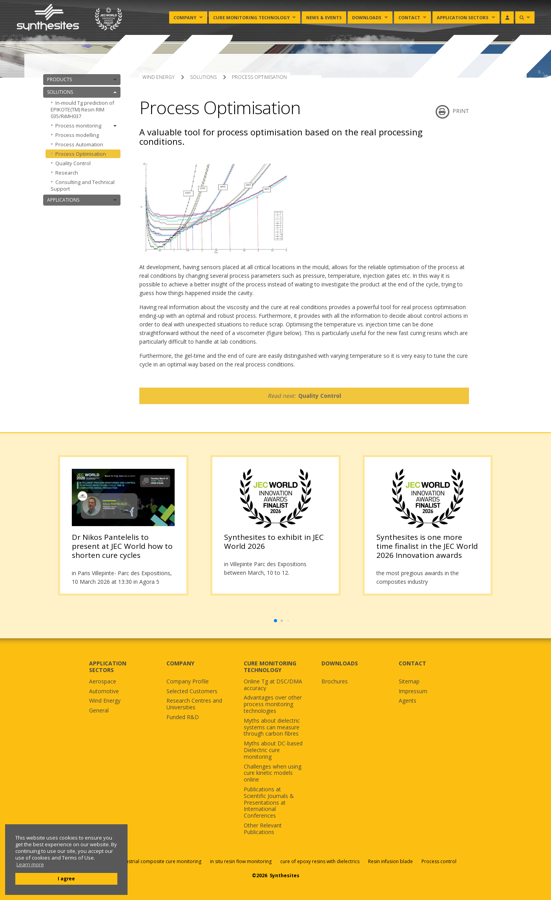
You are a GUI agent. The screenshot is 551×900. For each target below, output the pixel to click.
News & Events (324, 17)
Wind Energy (104, 701)
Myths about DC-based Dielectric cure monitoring (273, 750)
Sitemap (409, 681)
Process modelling (77, 134)
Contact (409, 17)
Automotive (104, 691)
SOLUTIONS (82, 92)
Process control (438, 861)
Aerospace (102, 681)
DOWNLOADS (339, 663)
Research (66, 172)
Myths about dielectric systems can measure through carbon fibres (272, 727)
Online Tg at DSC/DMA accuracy (273, 685)
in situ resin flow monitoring (241, 861)
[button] (275, 620)
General (99, 710)
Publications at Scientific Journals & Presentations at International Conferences (269, 802)
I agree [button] (66, 878)
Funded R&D (182, 717)
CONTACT (412, 663)
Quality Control (73, 163)
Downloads (366, 17)
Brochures (334, 681)
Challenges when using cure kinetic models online (272, 773)
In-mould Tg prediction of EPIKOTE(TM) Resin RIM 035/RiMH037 (82, 109)
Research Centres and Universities (194, 704)
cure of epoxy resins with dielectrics (320, 861)
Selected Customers (191, 691)
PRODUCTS (82, 79)
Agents (407, 701)
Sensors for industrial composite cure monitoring (146, 861)
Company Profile (187, 681)
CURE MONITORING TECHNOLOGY (270, 667)
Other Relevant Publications (263, 829)
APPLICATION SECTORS (107, 667)
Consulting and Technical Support (83, 185)
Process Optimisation (80, 153)
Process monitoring (86, 125)
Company (184, 17)
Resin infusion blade (390, 861)
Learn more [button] (30, 864)
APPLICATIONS (82, 200)
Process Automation (79, 144)
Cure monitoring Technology (251, 17)
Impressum (413, 691)
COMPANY (180, 663)
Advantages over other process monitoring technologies (273, 704)
